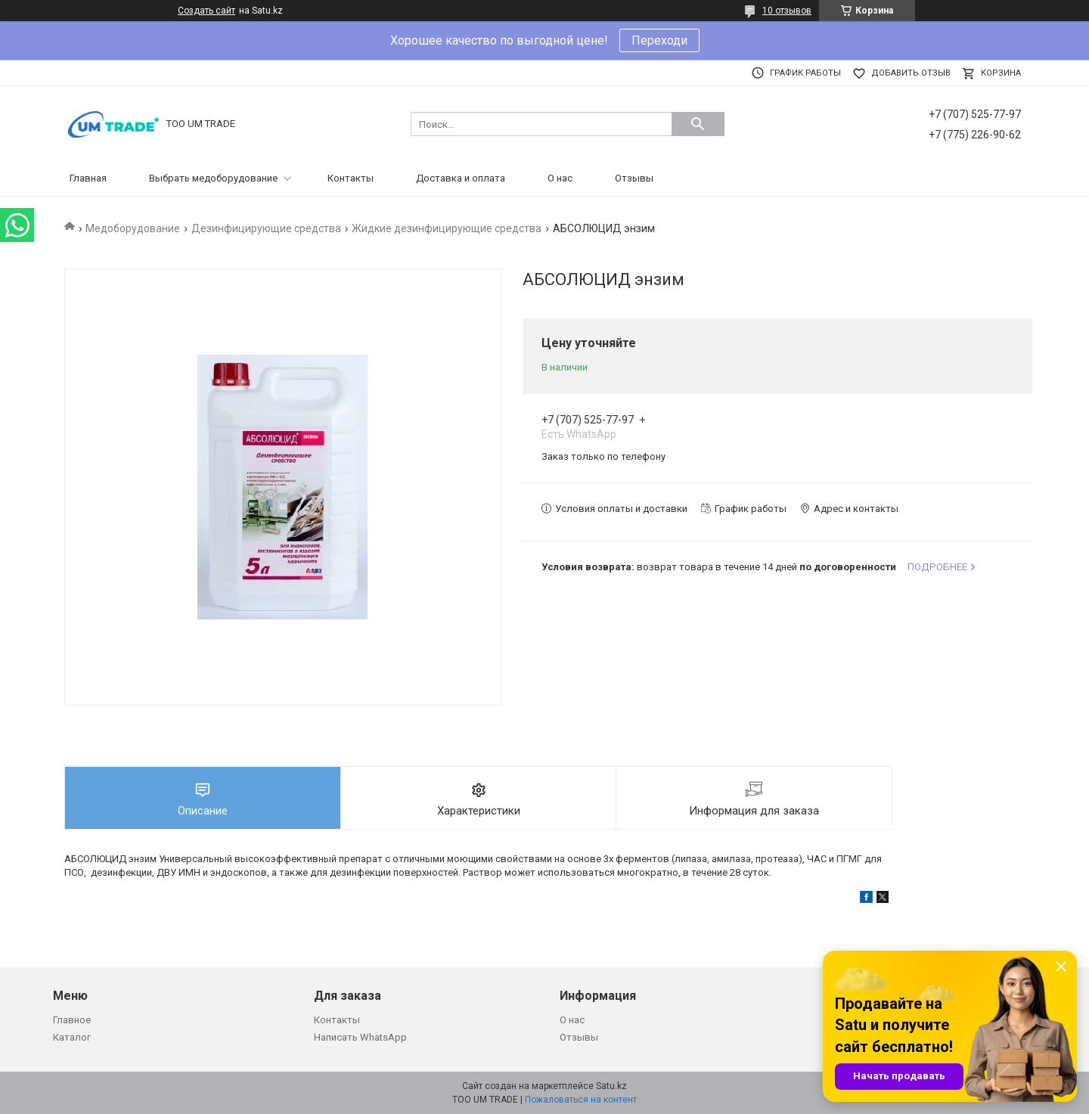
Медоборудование (132, 228)
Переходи (659, 40)
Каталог (72, 1037)
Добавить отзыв (911, 73)
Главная (88, 178)
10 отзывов (786, 10)
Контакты (350, 178)
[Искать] (698, 124)
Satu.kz (611, 1086)
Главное (72, 1020)
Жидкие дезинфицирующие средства (446, 228)
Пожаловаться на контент (581, 1099)
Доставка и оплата (460, 178)
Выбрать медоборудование (213, 178)
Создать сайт (206, 10)
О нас (560, 178)
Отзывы (634, 178)
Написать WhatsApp (360, 1037)
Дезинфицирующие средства (266, 228)
